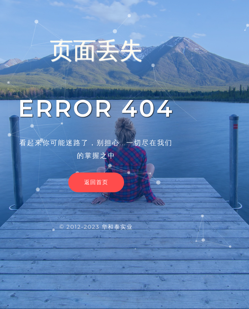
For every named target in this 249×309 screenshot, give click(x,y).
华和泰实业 (117, 226)
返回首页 (96, 182)
